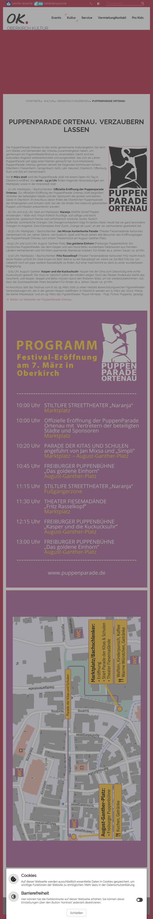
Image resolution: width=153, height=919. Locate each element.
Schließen (76, 912)
